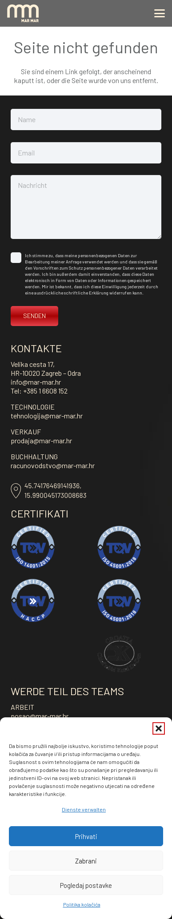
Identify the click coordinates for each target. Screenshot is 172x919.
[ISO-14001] (33, 547)
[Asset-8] (48, 491)
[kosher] (119, 654)
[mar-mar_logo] (23, 13)
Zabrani (86, 861)
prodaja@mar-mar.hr (41, 440)
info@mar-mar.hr (36, 382)
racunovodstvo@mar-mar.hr (53, 465)
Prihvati (86, 836)
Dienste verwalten (84, 809)
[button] (158, 728)
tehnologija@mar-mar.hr (47, 415)
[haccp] (33, 600)
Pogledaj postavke (86, 885)
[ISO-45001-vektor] (119, 547)
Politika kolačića (81, 904)
